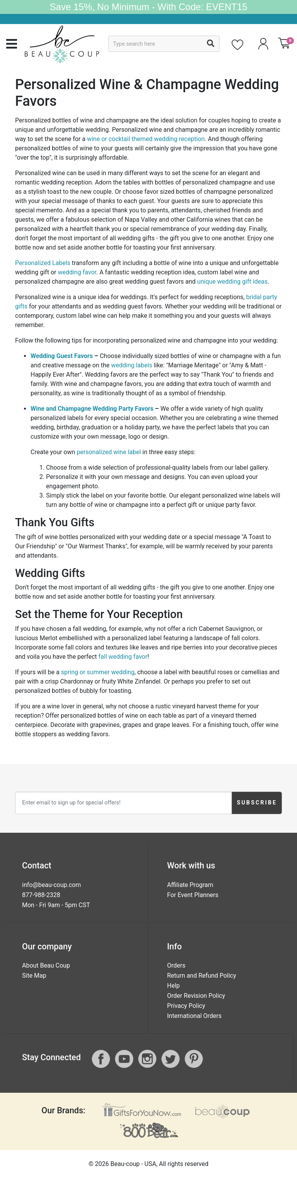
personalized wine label (109, 452)
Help (173, 985)
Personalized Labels (42, 263)
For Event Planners (192, 895)
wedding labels (131, 365)
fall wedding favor (123, 656)
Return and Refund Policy (201, 975)
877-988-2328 (41, 895)
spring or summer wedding (98, 672)
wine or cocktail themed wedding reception (146, 139)
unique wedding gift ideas (232, 281)
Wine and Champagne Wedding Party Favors (92, 408)
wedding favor (77, 272)
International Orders (194, 1016)
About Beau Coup (46, 965)
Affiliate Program (190, 885)
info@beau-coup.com (51, 885)
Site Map (34, 975)
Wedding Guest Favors (62, 356)
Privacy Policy (186, 1005)
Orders (176, 965)
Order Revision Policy (196, 995)
